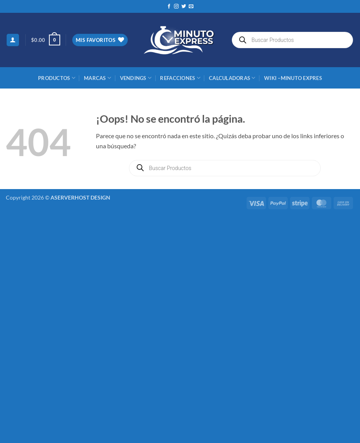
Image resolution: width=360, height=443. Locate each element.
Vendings (136, 78)
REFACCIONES (180, 78)
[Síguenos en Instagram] (176, 6)
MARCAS (97, 78)
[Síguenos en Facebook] (169, 6)
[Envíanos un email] (191, 6)
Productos (56, 78)
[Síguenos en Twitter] (183, 6)
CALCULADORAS (232, 78)
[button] (13, 40)
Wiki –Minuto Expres (293, 78)
